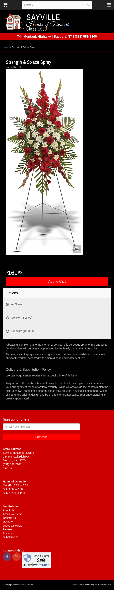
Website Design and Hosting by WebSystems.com (91, 585)
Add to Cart (57, 281)
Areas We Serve (13, 514)
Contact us (9, 517)
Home (6, 47)
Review (7, 529)
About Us (8, 510)
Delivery (8, 521)
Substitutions (10, 537)
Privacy (7, 533)
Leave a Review (12, 525)
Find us (7, 468)
